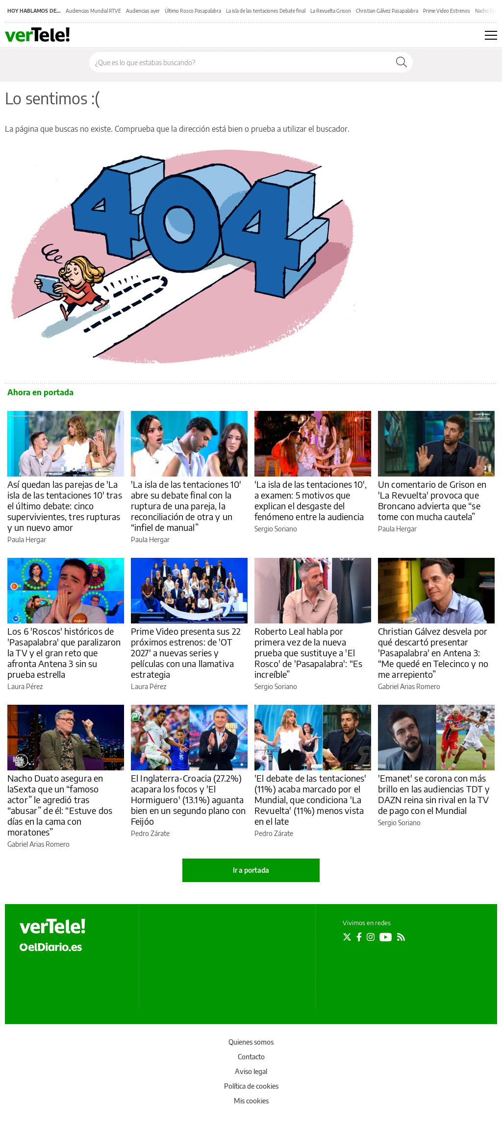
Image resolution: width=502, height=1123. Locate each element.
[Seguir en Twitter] (347, 936)
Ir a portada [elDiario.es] (251, 870)
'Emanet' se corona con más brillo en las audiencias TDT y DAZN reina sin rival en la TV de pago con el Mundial (434, 794)
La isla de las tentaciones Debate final (265, 11)
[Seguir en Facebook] (359, 936)
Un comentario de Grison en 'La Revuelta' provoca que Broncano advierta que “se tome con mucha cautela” (432, 500)
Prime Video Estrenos (446, 11)
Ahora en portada (40, 392)
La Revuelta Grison (330, 11)
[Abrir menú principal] (491, 35)
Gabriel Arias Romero (409, 686)
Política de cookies (251, 1086)
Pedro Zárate (150, 833)
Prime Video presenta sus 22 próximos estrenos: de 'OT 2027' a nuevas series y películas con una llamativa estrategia (186, 652)
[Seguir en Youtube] (385, 936)
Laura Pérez (25, 686)
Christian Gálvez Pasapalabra (387, 11)
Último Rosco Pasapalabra (193, 11)
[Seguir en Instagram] (371, 936)
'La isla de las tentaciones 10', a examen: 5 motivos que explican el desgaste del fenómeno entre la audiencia (310, 500)
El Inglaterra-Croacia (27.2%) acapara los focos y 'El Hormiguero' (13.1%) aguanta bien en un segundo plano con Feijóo (188, 799)
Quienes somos (251, 1042)
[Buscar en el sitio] (240, 62)
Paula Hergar (26, 539)
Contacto (251, 1056)
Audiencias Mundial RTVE (93, 11)
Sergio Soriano (275, 529)
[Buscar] (401, 62)
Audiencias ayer (143, 11)
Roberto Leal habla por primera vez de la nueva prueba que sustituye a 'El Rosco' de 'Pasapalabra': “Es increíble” (308, 652)
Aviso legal (251, 1071)
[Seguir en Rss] (401, 936)
